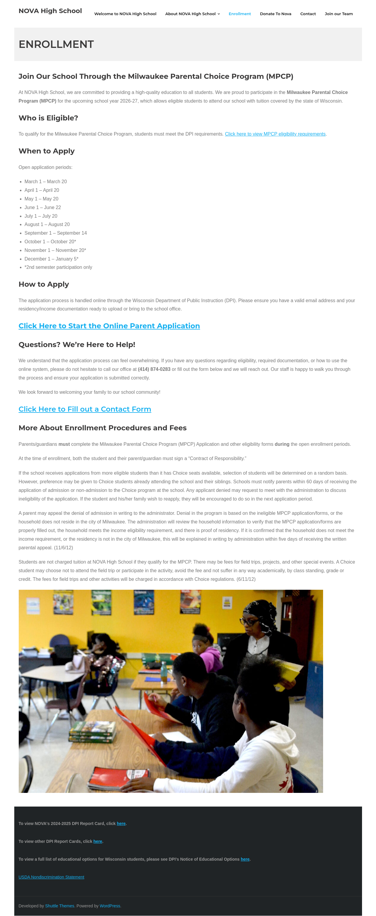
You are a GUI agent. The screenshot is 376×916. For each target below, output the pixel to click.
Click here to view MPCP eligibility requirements (275, 134)
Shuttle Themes (59, 906)
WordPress (110, 906)
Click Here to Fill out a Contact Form (85, 409)
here (245, 859)
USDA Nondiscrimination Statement (51, 877)
